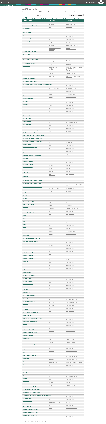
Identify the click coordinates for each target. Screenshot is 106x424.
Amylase (24, 218)
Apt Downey (25, 369)
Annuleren (79, 15)
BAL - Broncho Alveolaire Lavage (55, 48)
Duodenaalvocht (52, 219)
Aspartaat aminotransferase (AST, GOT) (31, 389)
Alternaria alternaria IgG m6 (29, 149)
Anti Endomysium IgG (27, 267)
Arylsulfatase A (26, 383)
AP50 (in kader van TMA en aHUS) (30, 355)
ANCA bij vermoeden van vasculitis (30, 241)
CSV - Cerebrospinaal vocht (54, 88)
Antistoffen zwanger (27, 341)
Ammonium (25, 207)
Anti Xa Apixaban (26, 292)
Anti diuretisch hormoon (28, 255)
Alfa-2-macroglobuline (27, 124)
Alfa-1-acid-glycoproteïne (28, 107)
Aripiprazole (25, 378)
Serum (50, 36)
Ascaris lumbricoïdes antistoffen (30, 386)
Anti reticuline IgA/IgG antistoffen (30, 286)
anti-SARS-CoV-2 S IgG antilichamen (30, 326)
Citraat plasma (51, 122)
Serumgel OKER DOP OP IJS (71, 353)
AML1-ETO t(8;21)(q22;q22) (28, 201)
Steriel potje (68, 29)
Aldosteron (25, 101)
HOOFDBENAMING (28, 20)
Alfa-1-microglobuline (27, 118)
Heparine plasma (52, 175)
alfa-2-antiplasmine (27, 121)
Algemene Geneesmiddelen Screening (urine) (32, 141)
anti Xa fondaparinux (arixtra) (29, 295)
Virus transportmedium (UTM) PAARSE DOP (74, 67)
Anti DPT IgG (25, 261)
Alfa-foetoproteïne (26, 127)
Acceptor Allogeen (27, 32)
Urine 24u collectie (69, 105)
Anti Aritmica (25, 249)
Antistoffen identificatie (28, 335)
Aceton (24, 35)
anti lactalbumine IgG (27, 278)
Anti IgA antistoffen (27, 272)
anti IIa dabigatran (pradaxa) (29, 275)
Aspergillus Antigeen (27, 398)
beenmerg (50, 205)
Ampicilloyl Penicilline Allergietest (30, 212)
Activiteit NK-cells (26, 54)
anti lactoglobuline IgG (27, 281)
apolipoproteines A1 (27, 364)
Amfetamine (25, 158)
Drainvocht (51, 97)
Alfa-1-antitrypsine (27, 110)
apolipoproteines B (27, 366)
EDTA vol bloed (51, 24)
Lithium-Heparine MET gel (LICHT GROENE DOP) (74, 185)
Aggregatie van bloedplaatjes (29, 78)
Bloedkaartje (68, 42)
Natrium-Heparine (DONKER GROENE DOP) (74, 55)
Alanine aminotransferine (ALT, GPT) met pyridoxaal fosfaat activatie (37, 84)
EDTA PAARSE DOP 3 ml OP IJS (72, 45)
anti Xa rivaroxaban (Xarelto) (29, 301)
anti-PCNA (25, 324)
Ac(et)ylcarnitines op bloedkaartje (30, 25)
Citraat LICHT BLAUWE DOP (71, 122)
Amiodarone (25, 192)
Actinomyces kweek (27, 46)
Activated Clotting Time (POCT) (29, 51)
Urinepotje (68, 171)
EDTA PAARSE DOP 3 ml (70, 24)
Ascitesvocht (51, 94)
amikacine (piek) (26, 176)
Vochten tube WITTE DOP (71, 49)
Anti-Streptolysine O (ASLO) (29, 344)
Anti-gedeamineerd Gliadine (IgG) (30, 321)
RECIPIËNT (69, 20)
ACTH (24, 43)
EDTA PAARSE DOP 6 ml (70, 33)
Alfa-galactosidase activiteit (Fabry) (30, 130)
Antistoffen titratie (26, 338)
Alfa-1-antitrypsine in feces (28, 115)
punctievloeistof (51, 393)
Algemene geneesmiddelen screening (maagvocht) (33, 135)
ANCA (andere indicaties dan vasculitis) (31, 238)
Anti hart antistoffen (27, 269)
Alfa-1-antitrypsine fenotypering (29, 112)
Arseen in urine (26, 381)
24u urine (50, 105)
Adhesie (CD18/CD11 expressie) (29, 74)
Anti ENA (25, 264)
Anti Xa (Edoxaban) (27, 289)
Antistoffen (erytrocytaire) (28, 329)
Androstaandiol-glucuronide (29, 247)
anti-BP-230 (25, 309)
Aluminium (25, 152)
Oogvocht (50, 68)
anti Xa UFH (25, 304)
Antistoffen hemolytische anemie (30, 332)
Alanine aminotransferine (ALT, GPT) (30, 81)
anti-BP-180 (25, 306)
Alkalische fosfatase (27, 144)
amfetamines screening (28, 167)
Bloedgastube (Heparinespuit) (71, 60)
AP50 (24, 352)
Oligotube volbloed (69, 154)
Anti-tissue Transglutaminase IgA (30, 346)
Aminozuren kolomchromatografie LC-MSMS (32, 180)
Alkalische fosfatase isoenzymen (30, 147)
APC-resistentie (26, 358)
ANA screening (26, 235)
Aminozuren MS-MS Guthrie (29, 189)
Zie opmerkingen (69, 27)
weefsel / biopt (51, 50)
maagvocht (51, 171)
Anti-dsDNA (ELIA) (27, 315)
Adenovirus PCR (26, 66)
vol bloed (50, 42)
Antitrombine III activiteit (28, 349)
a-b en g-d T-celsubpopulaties (29, 22)
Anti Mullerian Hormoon (28, 284)
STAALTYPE (52, 20)
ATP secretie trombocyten (28, 406)
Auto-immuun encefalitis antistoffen (30, 409)
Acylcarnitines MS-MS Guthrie (29, 63)
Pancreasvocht (51, 231)
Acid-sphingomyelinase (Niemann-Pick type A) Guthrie (34, 41)
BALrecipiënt (68, 402)
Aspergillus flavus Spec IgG (29, 403)
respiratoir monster (52, 49)
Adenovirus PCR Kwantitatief (29, 72)
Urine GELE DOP (69, 70)
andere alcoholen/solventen (29, 244)
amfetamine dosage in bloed (29, 161)
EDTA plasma (51, 45)
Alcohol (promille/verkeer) (28, 98)
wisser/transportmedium (53, 29)
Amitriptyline (25, 198)
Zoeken (72, 15)
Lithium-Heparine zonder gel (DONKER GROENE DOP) (73, 77)
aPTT (24, 375)
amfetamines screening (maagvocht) (30, 169)
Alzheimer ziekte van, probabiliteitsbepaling (32, 155)
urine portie (51, 69)
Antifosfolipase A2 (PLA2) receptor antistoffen (32, 318)
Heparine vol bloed (52, 55)
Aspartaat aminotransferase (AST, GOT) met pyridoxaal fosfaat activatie (38, 395)
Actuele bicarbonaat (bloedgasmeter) (30, 59)
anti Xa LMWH (26, 298)
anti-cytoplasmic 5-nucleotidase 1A (30, 312)
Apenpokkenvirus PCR (27, 361)
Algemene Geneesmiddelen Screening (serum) (33, 138)
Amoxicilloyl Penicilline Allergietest (30, 209)
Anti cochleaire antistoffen (28, 252)
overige (50, 27)
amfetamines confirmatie (28, 164)
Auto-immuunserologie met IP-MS (30, 415)
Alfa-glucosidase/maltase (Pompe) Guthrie (32, 132)
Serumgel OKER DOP (70, 36)
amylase (24, 215)
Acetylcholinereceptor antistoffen (30, 38)
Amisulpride (25, 195)
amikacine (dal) (26, 172)
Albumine (25, 87)
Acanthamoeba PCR (27, 28)
